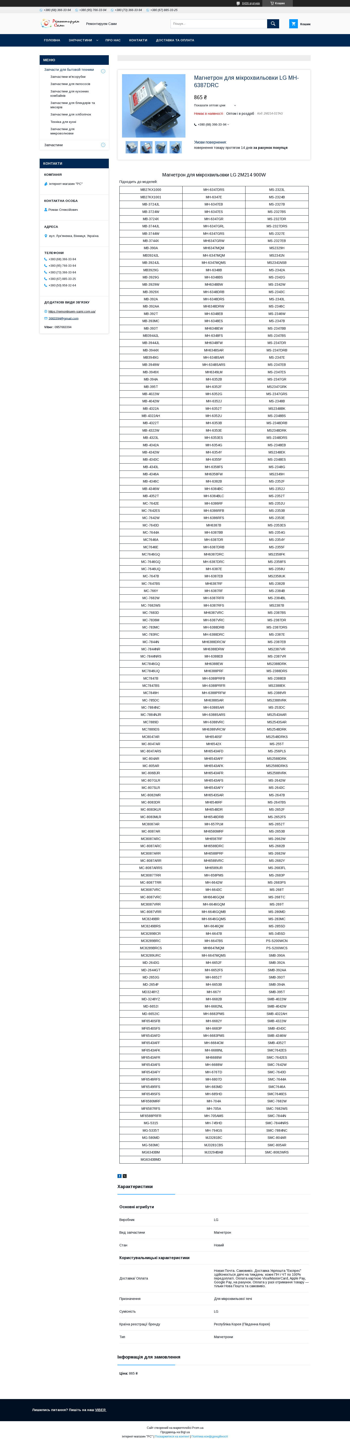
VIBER (101, 1410)
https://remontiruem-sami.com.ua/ (72, 311)
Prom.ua (197, 1428)
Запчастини (80, 40)
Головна (52, 40)
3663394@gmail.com (64, 318)
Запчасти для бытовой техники (69, 70)
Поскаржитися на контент (172, 1436)
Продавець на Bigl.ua (175, 1432)
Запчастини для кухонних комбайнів (69, 93)
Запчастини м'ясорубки (68, 76)
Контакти (138, 40)
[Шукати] (273, 23)
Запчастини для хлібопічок (70, 114)
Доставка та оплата (175, 40)
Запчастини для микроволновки (62, 131)
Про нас (113, 40)
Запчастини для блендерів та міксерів (72, 105)
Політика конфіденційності (209, 1436)
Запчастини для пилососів (70, 84)
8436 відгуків (251, 3)
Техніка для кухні (63, 122)
